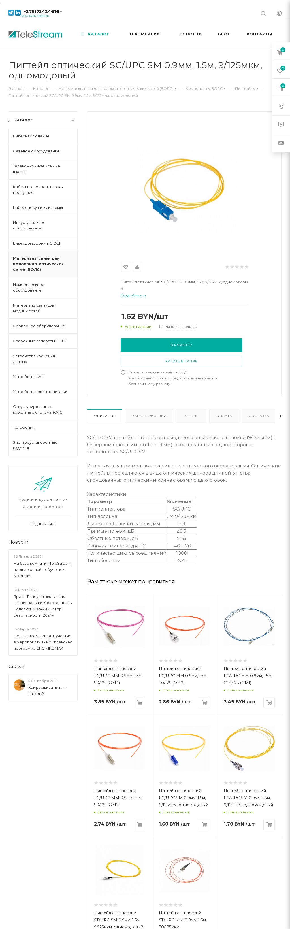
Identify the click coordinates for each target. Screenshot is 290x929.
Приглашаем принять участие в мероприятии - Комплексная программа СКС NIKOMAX (43, 641)
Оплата (224, 416)
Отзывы (191, 416)
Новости (18, 542)
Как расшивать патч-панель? (48, 690)
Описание (104, 416)
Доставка (259, 416)
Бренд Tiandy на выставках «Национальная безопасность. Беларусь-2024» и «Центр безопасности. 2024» (43, 605)
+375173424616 (41, 11)
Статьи (16, 666)
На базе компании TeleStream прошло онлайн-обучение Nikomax (42, 569)
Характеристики (149, 416)
